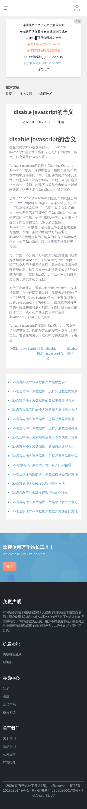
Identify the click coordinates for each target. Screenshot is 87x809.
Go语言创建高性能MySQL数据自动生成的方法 (45, 474)
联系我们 (9, 746)
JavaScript (28, 348)
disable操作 (72, 350)
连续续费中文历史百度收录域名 (44, 25)
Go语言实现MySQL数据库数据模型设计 (40, 382)
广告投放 (9, 762)
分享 (9, 566)
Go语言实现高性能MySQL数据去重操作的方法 (45, 410)
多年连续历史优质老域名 (43, 50)
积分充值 (9, 712)
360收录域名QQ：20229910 (43, 57)
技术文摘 (25, 94)
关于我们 (9, 738)
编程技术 (45, 94)
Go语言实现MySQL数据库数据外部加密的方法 (45, 511)
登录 (6, 688)
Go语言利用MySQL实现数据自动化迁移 (40, 493)
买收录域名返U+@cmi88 (43, 44)
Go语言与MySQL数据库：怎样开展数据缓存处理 (46, 428)
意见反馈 (9, 754)
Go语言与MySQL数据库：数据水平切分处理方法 (46, 502)
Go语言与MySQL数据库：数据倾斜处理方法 (43, 447)
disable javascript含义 (55, 353)
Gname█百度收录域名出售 (43, 38)
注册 (6, 696)
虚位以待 (44, 70)
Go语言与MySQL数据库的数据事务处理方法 (43, 400)
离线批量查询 (12, 654)
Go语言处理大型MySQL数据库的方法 (38, 483)
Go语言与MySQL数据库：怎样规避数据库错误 (45, 456)
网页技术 (40, 350)
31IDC (50, 795)
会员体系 (9, 704)
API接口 (9, 662)
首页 (9, 94)
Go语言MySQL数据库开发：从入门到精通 (41, 465)
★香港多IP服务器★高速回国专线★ (43, 31)
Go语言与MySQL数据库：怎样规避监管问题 (43, 419)
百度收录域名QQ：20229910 (44, 63)
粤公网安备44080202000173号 (55, 790)
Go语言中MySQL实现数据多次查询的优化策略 (45, 437)
